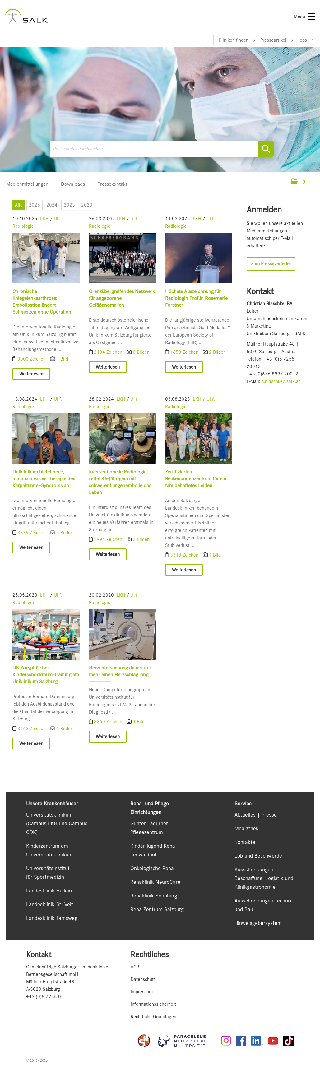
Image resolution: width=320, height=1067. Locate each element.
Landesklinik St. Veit (49, 904)
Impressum (142, 992)
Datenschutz (143, 979)
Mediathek (246, 828)
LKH (44, 218)
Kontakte (244, 842)
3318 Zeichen (185, 555)
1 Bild (62, 359)
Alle (19, 205)
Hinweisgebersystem (258, 923)
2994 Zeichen (108, 539)
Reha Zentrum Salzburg (157, 909)
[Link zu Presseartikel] (276, 40)
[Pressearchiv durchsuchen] (162, 149)
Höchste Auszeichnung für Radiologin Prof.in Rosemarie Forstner (196, 298)
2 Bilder (217, 352)
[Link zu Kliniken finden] (237, 40)
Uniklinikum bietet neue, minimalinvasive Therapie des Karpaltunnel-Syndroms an (43, 478)
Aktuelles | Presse (255, 815)
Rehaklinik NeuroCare (155, 882)
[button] (298, 182)
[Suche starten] (266, 149)
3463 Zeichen (32, 728)
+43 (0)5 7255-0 (43, 996)
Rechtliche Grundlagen (153, 1016)
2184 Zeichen (108, 352)
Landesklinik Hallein (49, 891)
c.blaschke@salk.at (281, 381)
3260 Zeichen (108, 721)
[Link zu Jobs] (306, 40)
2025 (34, 205)
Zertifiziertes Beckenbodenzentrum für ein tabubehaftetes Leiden (195, 478)
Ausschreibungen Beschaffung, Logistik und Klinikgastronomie (263, 878)
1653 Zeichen (185, 352)
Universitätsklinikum (49, 815)
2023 (69, 205)
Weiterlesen (31, 374)
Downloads (73, 184)
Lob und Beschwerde (258, 856)
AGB (135, 967)
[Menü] (304, 16)
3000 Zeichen (32, 359)
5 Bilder (64, 532)
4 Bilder (64, 728)
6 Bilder (140, 352)
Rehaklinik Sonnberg (153, 895)
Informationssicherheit (153, 1004)
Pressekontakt (112, 184)
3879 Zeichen (32, 532)
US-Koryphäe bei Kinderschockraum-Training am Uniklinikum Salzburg (45, 674)
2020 (86, 205)
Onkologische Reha (152, 868)
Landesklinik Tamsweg (51, 918)
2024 (52, 205)
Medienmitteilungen (27, 184)
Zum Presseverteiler (271, 264)
